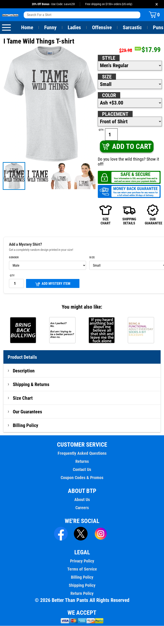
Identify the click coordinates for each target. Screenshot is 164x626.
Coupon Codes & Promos (82, 477)
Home (27, 28)
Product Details (22, 357)
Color (109, 96)
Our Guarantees (27, 412)
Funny (50, 28)
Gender (14, 257)
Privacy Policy (82, 561)
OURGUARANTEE (153, 214)
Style (108, 58)
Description (24, 371)
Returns (82, 461)
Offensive (102, 28)
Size (106, 77)
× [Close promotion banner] (156, 4)
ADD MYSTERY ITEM (53, 284)
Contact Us (82, 469)
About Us (82, 499)
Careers (82, 507)
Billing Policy (25, 425)
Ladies (74, 28)
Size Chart (23, 398)
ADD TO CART (126, 146)
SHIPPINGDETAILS (129, 214)
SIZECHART (105, 214)
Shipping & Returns (31, 384)
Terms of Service (82, 569)
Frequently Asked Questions (82, 453)
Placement (115, 114)
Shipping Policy (82, 585)
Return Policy (81, 593)
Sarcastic (132, 28)
